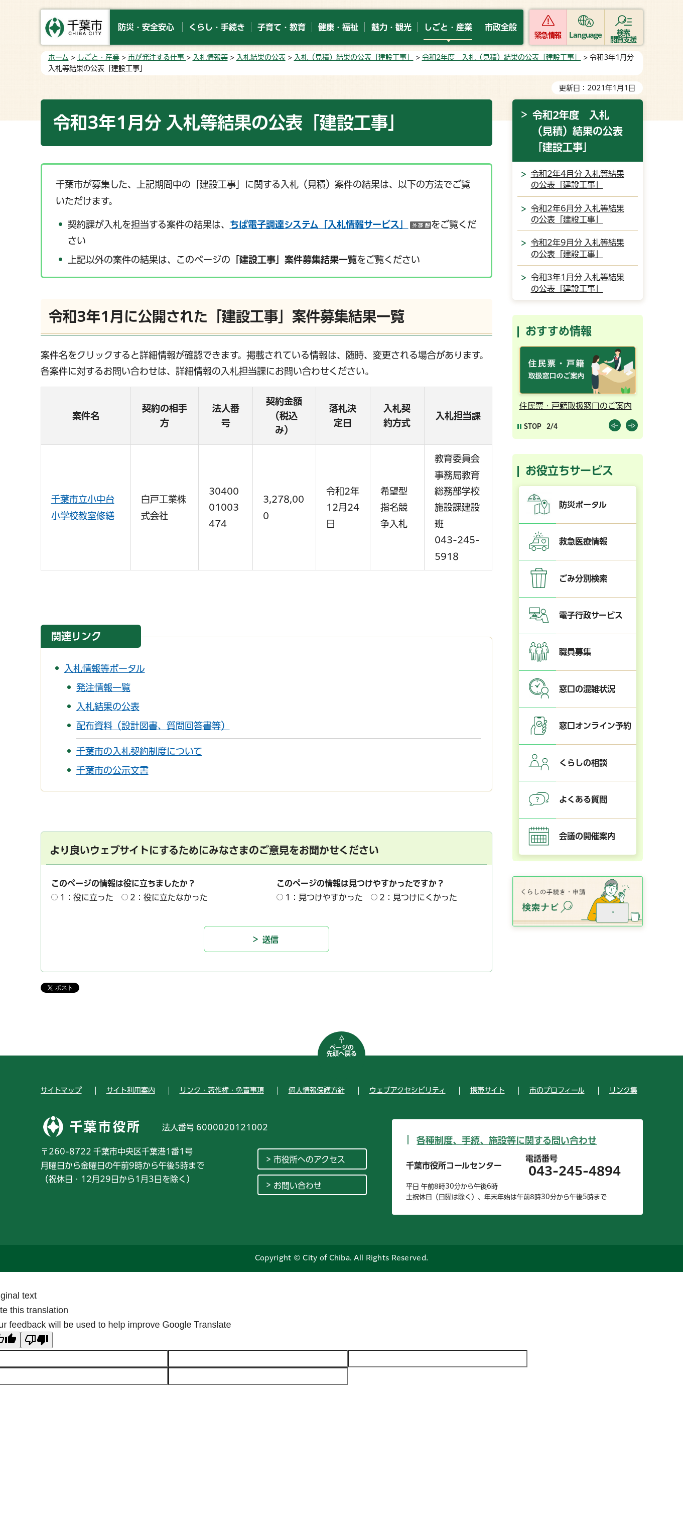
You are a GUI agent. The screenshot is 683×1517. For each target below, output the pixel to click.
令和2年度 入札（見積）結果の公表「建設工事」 (501, 57)
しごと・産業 (98, 57)
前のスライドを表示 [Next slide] (632, 425)
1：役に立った (86, 897)
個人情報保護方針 (317, 1090)
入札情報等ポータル (104, 668)
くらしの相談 (583, 763)
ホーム (58, 57)
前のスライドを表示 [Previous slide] (615, 425)
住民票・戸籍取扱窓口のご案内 (575, 406)
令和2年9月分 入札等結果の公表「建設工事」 (577, 248)
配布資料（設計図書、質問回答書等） (153, 725)
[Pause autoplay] (529, 426)
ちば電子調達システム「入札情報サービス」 (330, 224)
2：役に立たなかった (169, 897)
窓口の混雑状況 (587, 689)
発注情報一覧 (103, 687)
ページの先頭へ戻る (342, 1050)
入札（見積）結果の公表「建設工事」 (354, 57)
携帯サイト (487, 1090)
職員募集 (575, 652)
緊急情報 (547, 35)
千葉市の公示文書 (112, 770)
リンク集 (623, 1090)
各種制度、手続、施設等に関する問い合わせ (507, 1140)
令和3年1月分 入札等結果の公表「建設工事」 (577, 282)
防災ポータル (583, 505)
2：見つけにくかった (418, 897)
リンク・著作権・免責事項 (222, 1090)
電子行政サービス (591, 615)
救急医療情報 (583, 541)
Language (585, 35)
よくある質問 (583, 799)
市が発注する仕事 (157, 57)
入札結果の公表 (261, 57)
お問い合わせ (298, 1186)
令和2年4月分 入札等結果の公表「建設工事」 (577, 179)
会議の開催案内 (587, 836)
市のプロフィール (557, 1090)
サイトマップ (61, 1090)
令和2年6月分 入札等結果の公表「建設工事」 (577, 213)
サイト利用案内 (130, 1090)
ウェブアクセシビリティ (407, 1090)
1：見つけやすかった (324, 897)
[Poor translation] (37, 1340)
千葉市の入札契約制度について (139, 751)
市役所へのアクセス (309, 1159)
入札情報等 (210, 57)
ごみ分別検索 (583, 578)
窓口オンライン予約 (595, 726)
